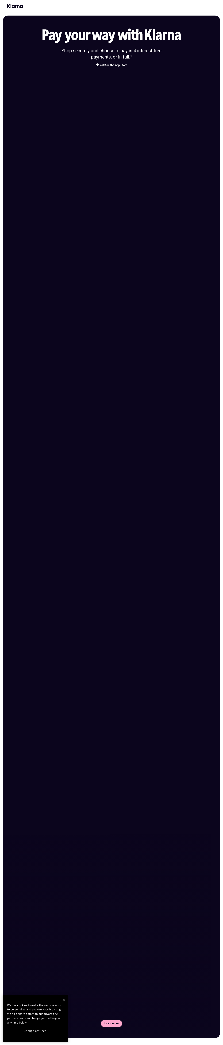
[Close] (64, 1000)
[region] (35, 1018)
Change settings (35, 1031)
